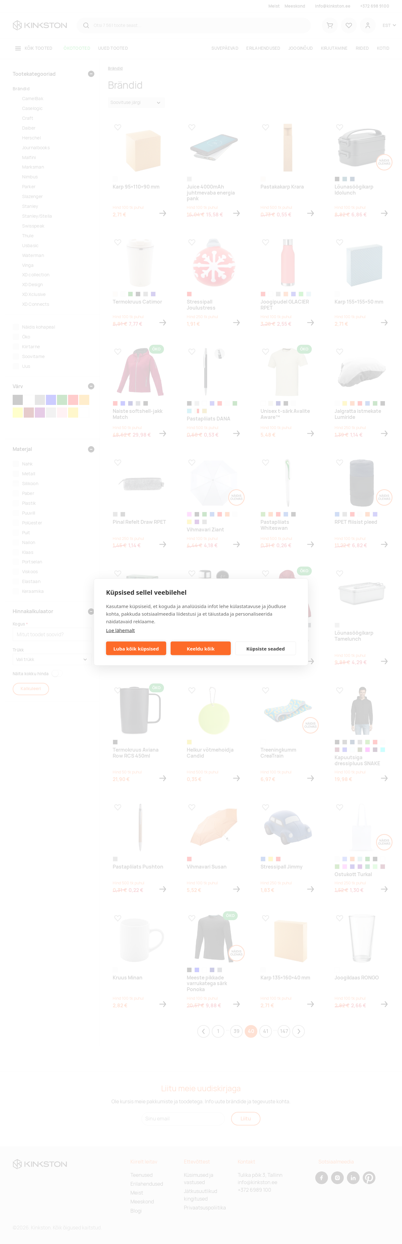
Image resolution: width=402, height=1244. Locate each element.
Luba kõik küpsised (136, 648)
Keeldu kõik (201, 648)
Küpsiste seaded (265, 648)
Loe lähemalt (120, 630)
